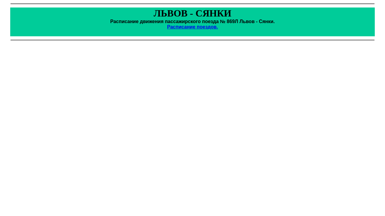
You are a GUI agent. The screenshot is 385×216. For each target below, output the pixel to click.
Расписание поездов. (192, 26)
